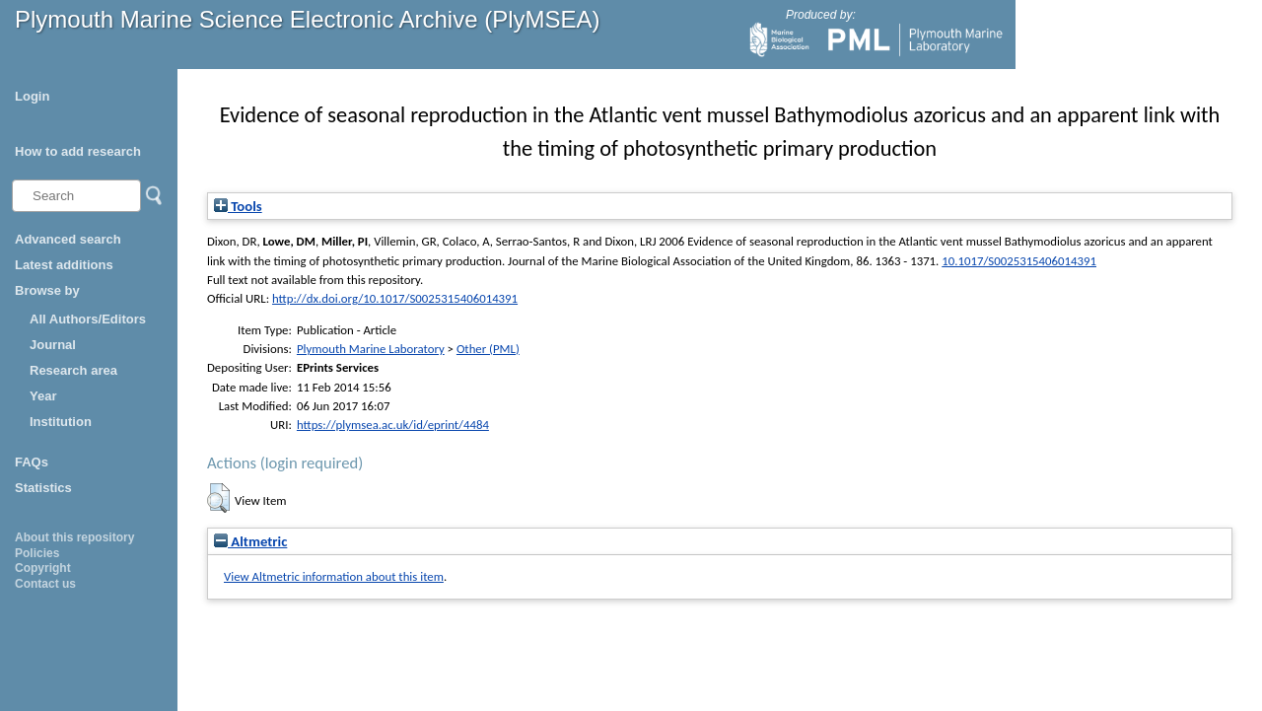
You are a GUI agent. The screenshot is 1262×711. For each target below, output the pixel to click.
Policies (37, 553)
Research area (73, 370)
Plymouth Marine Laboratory (371, 348)
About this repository (74, 537)
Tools (238, 206)
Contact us (45, 584)
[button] (218, 498)
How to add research (78, 151)
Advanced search (68, 239)
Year (43, 396)
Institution (61, 421)
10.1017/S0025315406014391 (1019, 260)
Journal (53, 344)
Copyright (43, 568)
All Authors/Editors (88, 319)
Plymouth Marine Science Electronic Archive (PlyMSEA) (307, 19)
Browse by (47, 290)
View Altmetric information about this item (334, 576)
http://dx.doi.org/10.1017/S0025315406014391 (395, 298)
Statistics (43, 487)
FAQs (31, 462)
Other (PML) (488, 348)
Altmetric (250, 541)
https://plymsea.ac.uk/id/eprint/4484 (393, 424)
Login (32, 96)
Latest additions (64, 264)
